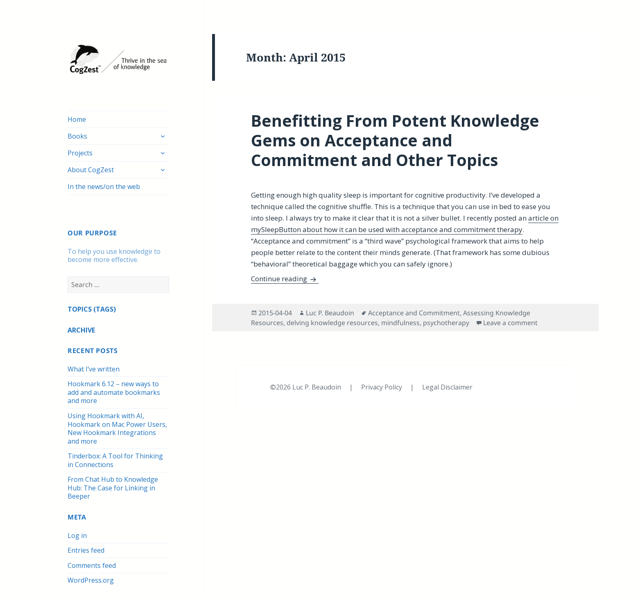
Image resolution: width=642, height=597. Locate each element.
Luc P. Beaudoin (330, 312)
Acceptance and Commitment (414, 312)
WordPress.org (91, 580)
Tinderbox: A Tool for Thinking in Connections (115, 460)
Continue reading (285, 278)
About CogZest (91, 169)
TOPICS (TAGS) (92, 309)
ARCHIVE (81, 330)
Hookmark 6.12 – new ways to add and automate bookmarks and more (114, 392)
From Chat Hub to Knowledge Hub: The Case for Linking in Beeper (113, 488)
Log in (77, 535)
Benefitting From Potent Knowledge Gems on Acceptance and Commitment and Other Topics (395, 140)
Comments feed (92, 565)
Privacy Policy (382, 387)
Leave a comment (510, 322)
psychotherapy (446, 322)
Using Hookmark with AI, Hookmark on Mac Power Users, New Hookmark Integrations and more (117, 428)
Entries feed (86, 550)
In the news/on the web (104, 186)
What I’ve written (94, 369)
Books (77, 136)
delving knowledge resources (332, 322)
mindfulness (400, 322)
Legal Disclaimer (447, 387)
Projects (80, 152)
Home (77, 119)
